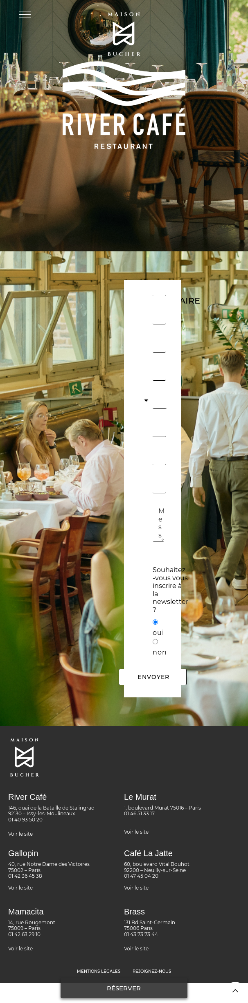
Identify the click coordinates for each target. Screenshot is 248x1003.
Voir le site (20, 834)
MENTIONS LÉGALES (98, 971)
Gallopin (23, 853)
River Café (27, 796)
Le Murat (140, 796)
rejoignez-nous (152, 971)
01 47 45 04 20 (141, 876)
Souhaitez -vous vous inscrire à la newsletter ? (170, 590)
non (160, 652)
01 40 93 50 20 (25, 820)
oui (158, 633)
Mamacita (26, 911)
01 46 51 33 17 (139, 813)
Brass (134, 911)
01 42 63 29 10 (24, 934)
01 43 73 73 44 (141, 934)
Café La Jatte (148, 853)
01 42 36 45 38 (25, 876)
